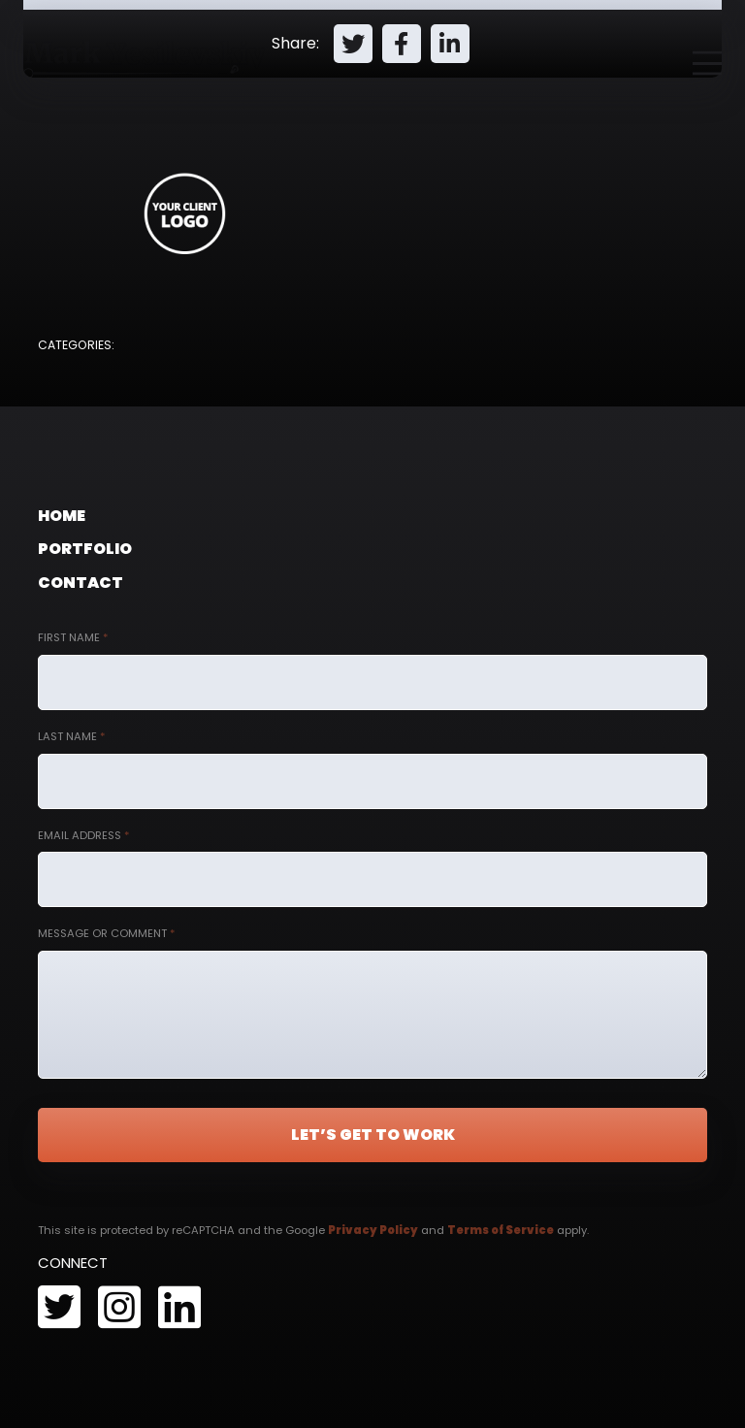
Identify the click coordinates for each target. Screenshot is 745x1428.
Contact (80, 582)
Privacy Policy (373, 1230)
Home (61, 515)
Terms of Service (500, 1230)
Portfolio (85, 548)
